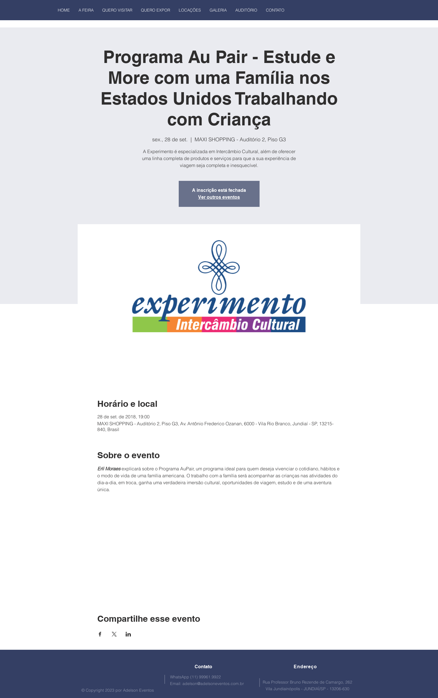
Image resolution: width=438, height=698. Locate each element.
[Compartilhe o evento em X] (114, 634)
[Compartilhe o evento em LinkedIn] (128, 634)
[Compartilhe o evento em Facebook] (100, 634)
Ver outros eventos (219, 197)
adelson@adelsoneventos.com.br (213, 683)
